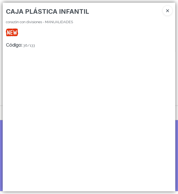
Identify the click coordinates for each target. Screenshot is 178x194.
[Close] (167, 10)
